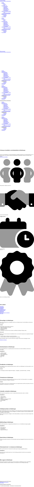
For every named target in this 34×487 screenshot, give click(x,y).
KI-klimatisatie (6, 10)
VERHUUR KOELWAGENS (6, 13)
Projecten (5, 31)
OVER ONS (3, 71)
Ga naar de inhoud (2, 0)
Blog (4, 20)
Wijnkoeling (5, 7)
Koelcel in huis (6, 6)
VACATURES (4, 16)
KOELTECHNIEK (4, 5)
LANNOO (3, 3)
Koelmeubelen (6, 24)
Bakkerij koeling (6, 8)
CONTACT (3, 84)
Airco (4, 27)
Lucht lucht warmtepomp (7, 28)
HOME (3, 2)
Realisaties (5, 15)
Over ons (5, 4)
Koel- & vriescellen (6, 9)
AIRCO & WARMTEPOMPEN (6, 11)
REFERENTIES (4, 14)
